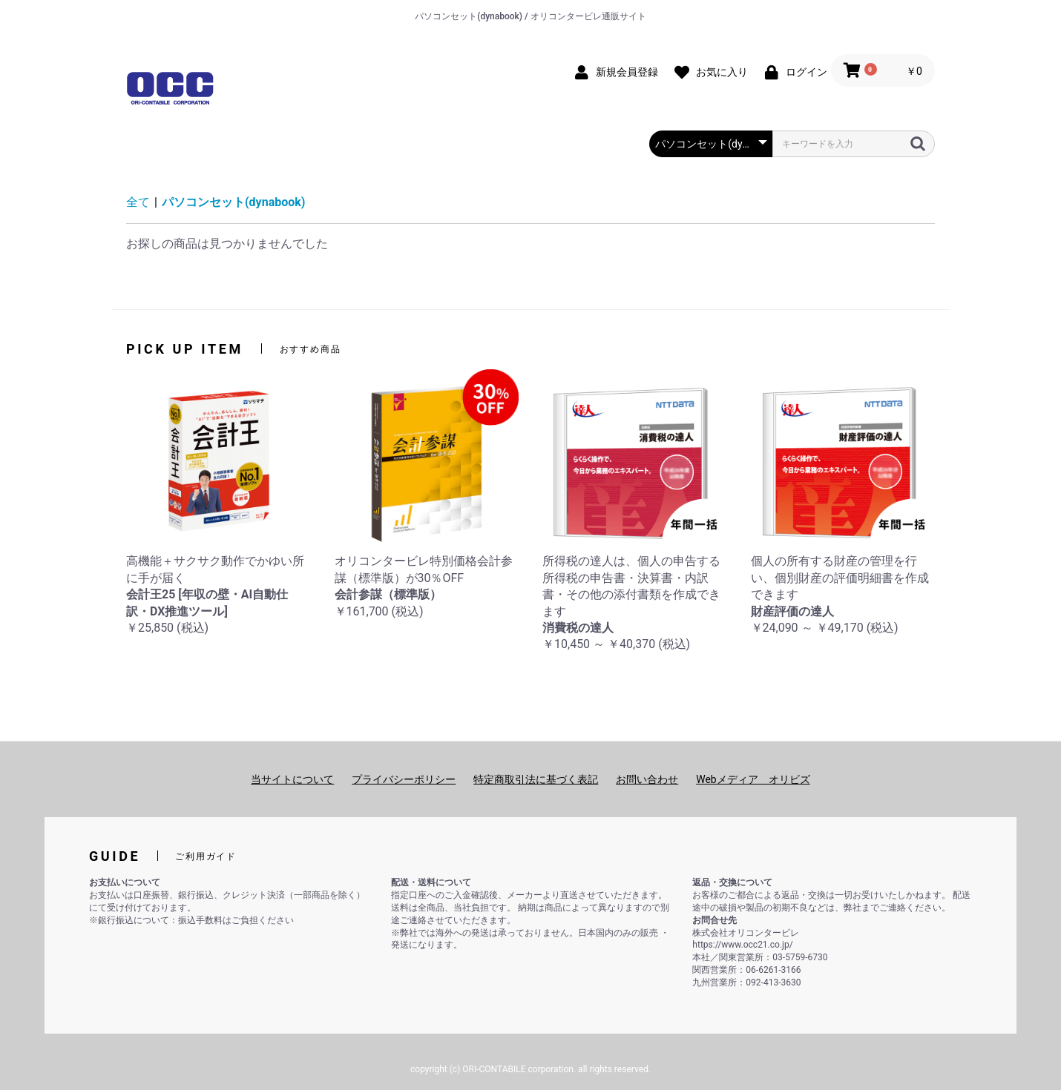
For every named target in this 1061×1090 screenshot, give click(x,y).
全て (138, 202)
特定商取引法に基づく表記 (535, 779)
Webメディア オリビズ (753, 779)
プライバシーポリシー (404, 779)
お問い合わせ (647, 779)
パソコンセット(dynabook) (233, 202)
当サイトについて (292, 779)
